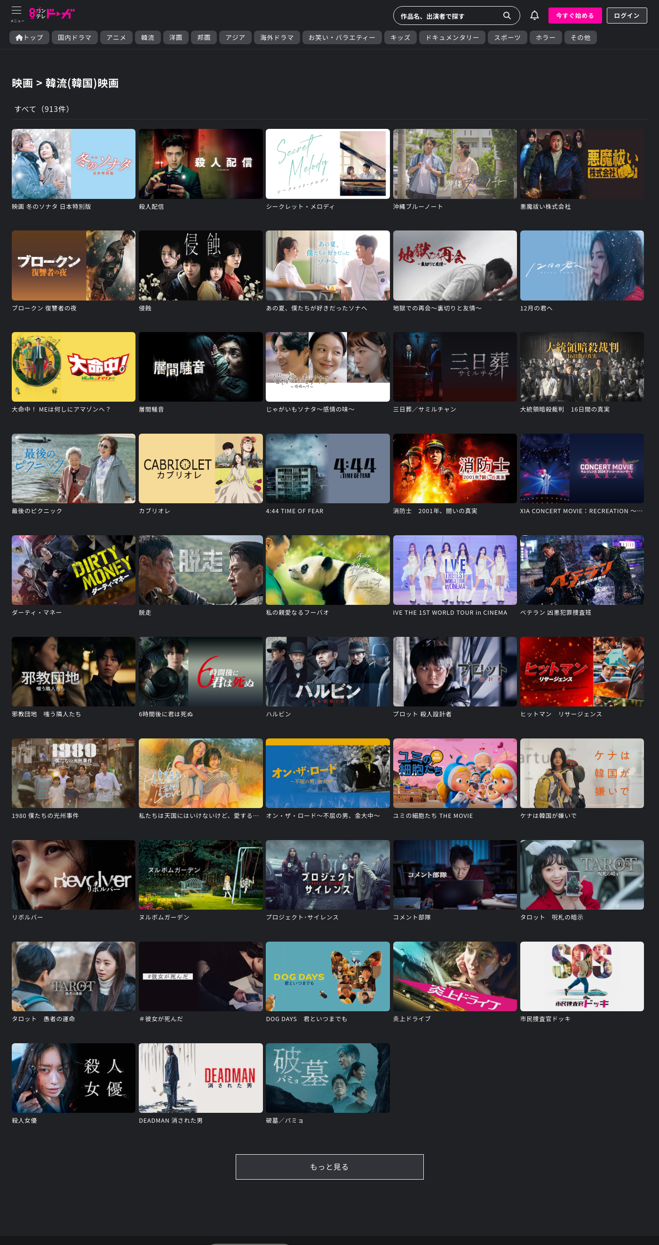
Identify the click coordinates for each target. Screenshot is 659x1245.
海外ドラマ (277, 37)
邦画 (204, 37)
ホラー (546, 37)
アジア (235, 37)
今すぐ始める (575, 15)
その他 (581, 37)
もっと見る (329, 1168)
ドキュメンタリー (452, 37)
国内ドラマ (75, 37)
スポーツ (507, 37)
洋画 (176, 37)
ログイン (627, 15)
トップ (29, 37)
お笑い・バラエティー (342, 37)
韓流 (148, 37)
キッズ (400, 37)
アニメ (116, 37)
